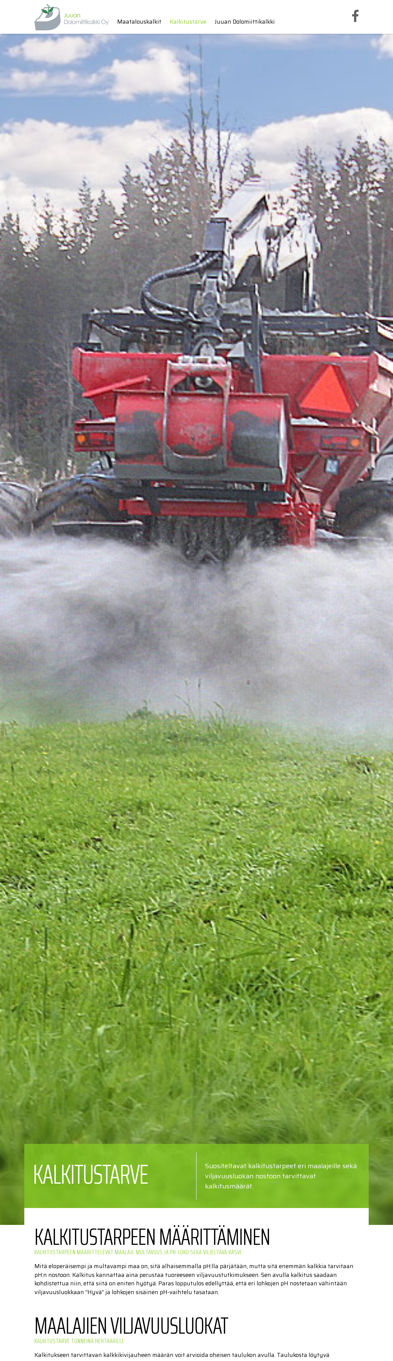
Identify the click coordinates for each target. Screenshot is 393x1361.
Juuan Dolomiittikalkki (245, 22)
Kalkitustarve (188, 22)
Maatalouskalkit (139, 22)
